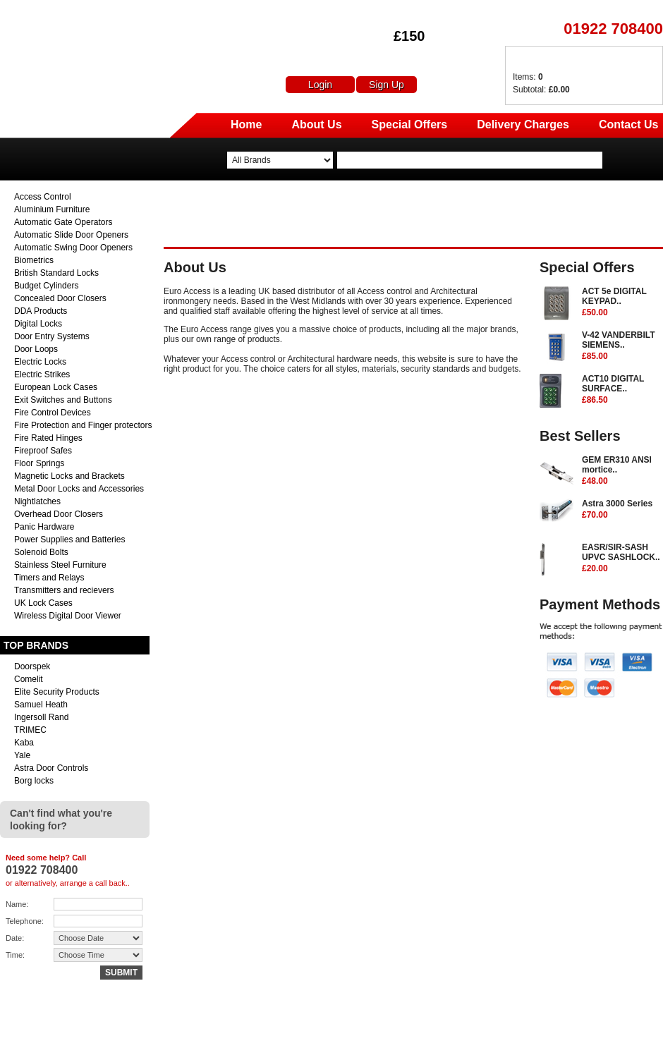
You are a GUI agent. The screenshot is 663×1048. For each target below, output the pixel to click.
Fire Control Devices (52, 413)
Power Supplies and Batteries (69, 539)
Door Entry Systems (52, 336)
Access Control (42, 197)
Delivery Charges (523, 124)
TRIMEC (30, 730)
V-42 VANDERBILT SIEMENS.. (622, 346)
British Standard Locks (56, 273)
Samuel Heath (41, 704)
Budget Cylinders (46, 286)
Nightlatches (37, 501)
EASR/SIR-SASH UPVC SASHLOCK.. (622, 558)
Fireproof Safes (43, 451)
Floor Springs (39, 463)
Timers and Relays (49, 578)
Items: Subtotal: (541, 83)
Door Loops (36, 349)
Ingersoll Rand (41, 717)
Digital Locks (38, 324)
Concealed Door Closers (60, 298)
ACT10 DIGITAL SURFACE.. (622, 390)
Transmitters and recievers (64, 590)
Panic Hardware (44, 527)
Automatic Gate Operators (63, 222)
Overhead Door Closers (58, 514)
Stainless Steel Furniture (60, 565)
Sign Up (386, 84)
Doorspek (32, 666)
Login (320, 84)
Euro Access (19, 14)
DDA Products (40, 311)
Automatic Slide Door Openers (71, 235)
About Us (316, 124)
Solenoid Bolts (41, 552)
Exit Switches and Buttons (63, 400)
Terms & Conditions (626, 1032)
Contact (559, 1032)
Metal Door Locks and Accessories (79, 489)
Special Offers (410, 124)
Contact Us (628, 124)
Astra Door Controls (51, 768)
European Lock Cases (55, 387)
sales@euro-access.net (124, 1032)
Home (246, 124)
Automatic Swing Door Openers (73, 247)
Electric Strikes (42, 374)
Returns (515, 1032)
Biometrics (34, 260)
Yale (22, 755)
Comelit (28, 679)
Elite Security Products (56, 692)
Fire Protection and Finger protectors (83, 425)
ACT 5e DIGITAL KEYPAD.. (622, 302)
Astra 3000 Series (622, 510)
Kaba (24, 743)
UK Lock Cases (43, 603)
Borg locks (34, 781)
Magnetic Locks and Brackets (69, 476)
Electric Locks (40, 362)
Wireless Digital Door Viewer (67, 616)
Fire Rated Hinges (48, 438)
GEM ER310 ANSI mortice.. (622, 471)
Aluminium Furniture (52, 209)
